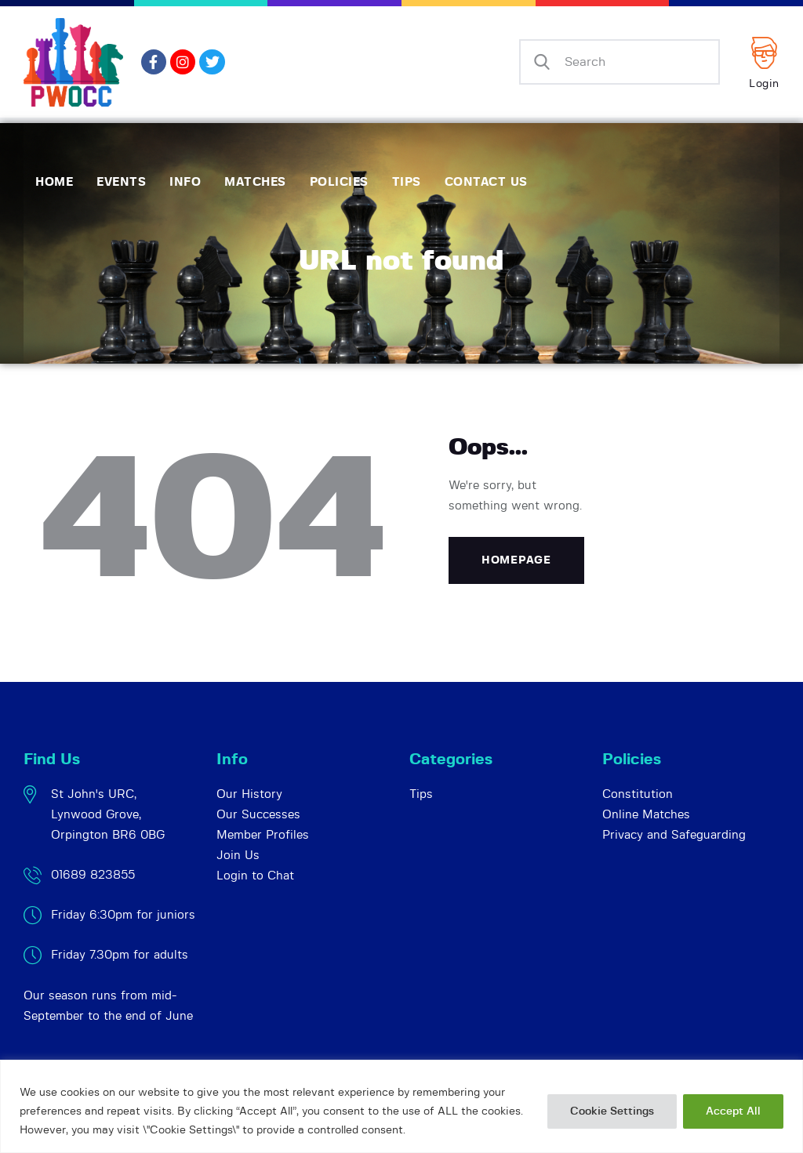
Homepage (516, 560)
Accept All (733, 1111)
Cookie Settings (612, 1111)
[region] (401, 1106)
